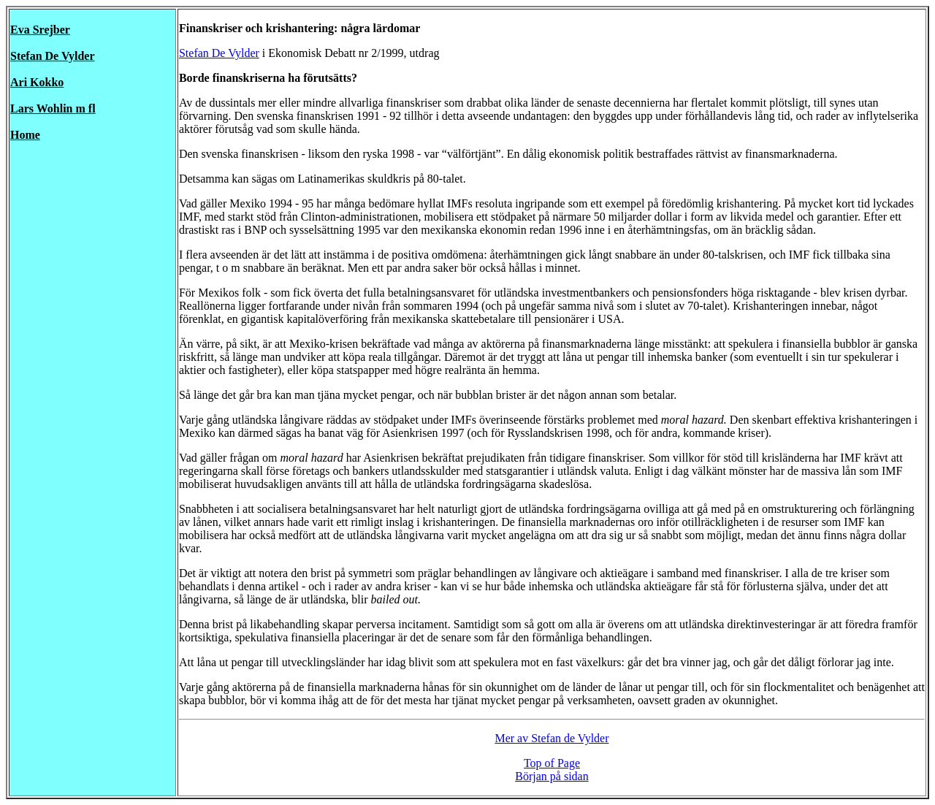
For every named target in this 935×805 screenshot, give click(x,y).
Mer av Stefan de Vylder (551, 738)
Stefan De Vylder (219, 53)
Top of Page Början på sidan (551, 769)
